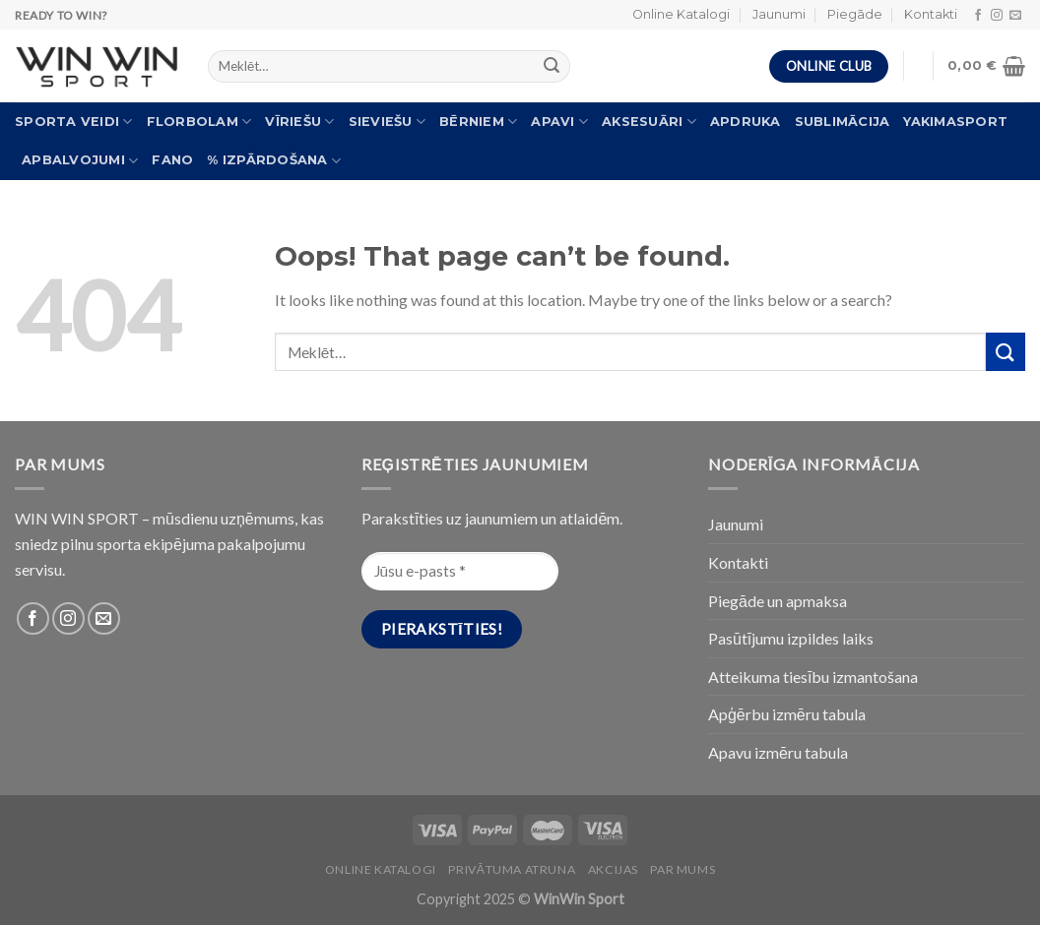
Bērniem (478, 121)
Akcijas (613, 869)
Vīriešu (299, 121)
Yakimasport (955, 121)
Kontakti (930, 14)
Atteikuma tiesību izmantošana (813, 676)
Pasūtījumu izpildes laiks (791, 638)
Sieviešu (387, 121)
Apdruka (745, 121)
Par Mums (682, 869)
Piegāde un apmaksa (777, 600)
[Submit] (1005, 352)
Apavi (559, 121)
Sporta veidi (74, 121)
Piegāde (854, 14)
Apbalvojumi (80, 161)
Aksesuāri (649, 121)
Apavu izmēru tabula (778, 752)
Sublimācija (842, 121)
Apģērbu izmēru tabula (787, 714)
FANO (172, 160)
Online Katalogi (681, 14)
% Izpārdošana (274, 161)
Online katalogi (380, 869)
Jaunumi (779, 14)
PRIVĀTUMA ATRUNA (511, 869)
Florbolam (199, 121)
